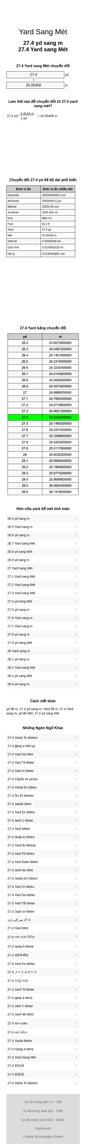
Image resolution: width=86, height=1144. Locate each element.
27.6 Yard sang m (20, 618)
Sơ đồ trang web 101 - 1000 (43, 1111)
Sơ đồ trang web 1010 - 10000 (43, 1120)
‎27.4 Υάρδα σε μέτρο (22, 779)
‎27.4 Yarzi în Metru (21, 887)
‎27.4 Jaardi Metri (19, 804)
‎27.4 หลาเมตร (18, 1023)
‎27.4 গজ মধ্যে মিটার (21, 937)
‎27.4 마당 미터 (18, 981)
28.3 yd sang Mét (20, 676)
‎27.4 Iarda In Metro (21, 837)
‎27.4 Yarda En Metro (22, 787)
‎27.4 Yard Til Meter (21, 762)
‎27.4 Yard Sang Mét (22, 1057)
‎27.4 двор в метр (20, 998)
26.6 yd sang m (19, 535)
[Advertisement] (43, 11)
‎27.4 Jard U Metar (20, 820)
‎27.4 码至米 (16, 1074)
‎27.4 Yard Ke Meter (21, 964)
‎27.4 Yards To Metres (23, 1083)
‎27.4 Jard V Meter (20, 1006)
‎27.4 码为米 (16, 1065)
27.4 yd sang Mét (20, 601)
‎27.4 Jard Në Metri (21, 1014)
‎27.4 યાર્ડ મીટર (17, 1032)
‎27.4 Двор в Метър (21, 746)
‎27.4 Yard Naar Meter (23, 862)
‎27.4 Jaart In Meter (21, 911)
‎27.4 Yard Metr (18, 928)
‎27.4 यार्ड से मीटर (18, 955)
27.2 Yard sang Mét (21, 585)
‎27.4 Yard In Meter (21, 771)
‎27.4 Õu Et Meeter (21, 795)
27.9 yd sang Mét (20, 643)
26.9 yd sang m (19, 560)
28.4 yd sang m (19, 684)
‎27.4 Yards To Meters (23, 738)
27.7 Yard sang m (20, 626)
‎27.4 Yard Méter (19, 829)
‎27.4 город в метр (21, 1049)
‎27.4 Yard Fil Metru (21, 853)
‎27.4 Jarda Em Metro (23, 878)
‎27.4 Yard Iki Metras (22, 845)
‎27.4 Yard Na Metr (20, 754)
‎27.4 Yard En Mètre (21, 812)
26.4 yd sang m (19, 518)
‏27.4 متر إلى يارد (19, 920)
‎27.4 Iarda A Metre (21, 946)
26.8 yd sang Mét (20, 551)
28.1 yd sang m (19, 659)
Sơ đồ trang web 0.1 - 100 (43, 1102)
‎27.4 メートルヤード (22, 972)
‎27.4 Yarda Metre (20, 1041)
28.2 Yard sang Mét (21, 667)
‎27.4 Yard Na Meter (21, 895)
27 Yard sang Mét (20, 568)
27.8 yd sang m (19, 634)
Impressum (43, 1128)
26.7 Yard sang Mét (21, 543)
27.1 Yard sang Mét (21, 576)
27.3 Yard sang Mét (21, 593)
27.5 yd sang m (19, 609)
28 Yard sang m (19, 651)
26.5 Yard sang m (20, 527)
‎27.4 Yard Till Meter (21, 903)
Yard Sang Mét (43, 32)
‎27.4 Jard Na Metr (20, 870)
